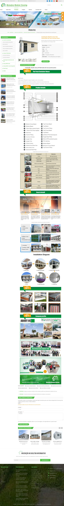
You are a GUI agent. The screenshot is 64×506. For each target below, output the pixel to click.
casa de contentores (19, 32)
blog (1, 479)
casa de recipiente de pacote (29, 32)
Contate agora (45, 61)
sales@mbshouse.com (32, 0)
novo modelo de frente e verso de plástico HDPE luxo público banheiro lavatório (10, 114)
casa (1, 9)
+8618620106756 (12, 0)
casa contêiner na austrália (45, 388)
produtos (16, 9)
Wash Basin (5, 68)
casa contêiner (5, 50)
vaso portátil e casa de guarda (9, 66)
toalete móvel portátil (34, 479)
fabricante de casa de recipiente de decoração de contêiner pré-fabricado (24, 441)
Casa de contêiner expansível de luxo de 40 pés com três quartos (10, 120)
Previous (59, 428)
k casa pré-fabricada (6, 55)
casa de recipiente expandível (7, 42)
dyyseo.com (49, 504)
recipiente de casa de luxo (56, 385)
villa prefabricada (6, 63)
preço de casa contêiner (33, 388)
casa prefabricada (34, 470)
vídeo (46, 9)
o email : (20, 407)
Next (62, 428)
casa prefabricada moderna (36, 474)
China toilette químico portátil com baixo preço (10, 79)
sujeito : (20, 403)
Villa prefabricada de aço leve (36, 483)
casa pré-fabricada (7, 53)
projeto (23, 9)
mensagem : (21, 412)
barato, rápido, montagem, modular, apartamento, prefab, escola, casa (35, 441)
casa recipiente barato (23, 388)
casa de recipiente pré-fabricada (36, 475)
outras (4, 71)
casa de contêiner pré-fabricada (43, 385)
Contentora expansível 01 (35, 487)
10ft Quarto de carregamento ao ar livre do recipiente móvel (46, 441)
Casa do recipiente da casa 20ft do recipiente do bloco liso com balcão (58, 441)
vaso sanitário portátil (35, 472)
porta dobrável (5, 44)
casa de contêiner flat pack (30, 385)
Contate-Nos (38, 9)
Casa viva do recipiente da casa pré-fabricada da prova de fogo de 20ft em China (10, 97)
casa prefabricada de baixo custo (37, 477)
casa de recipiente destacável (7, 46)
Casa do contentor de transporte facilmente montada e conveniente (10, 102)
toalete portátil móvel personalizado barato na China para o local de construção (10, 85)
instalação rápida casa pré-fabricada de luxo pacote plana (29, 404)
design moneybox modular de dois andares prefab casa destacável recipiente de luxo (40, 391)
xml (1, 483)
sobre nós (8, 9)
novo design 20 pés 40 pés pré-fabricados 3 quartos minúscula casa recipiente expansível (10, 108)
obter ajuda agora (23, 424)
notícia (30, 9)
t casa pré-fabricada (6, 57)
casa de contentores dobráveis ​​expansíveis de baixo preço (10, 91)
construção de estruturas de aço (8, 60)
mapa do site (3, 481)
